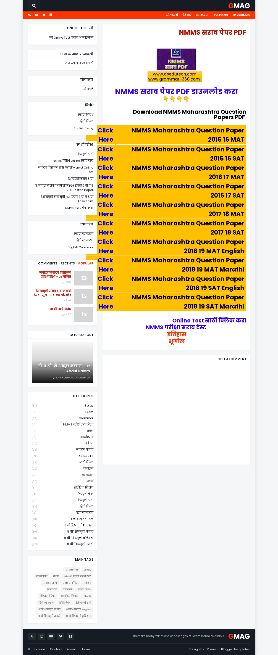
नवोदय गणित (62, 449)
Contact (56, 649)
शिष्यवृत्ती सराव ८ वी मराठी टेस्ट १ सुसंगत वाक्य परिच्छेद (52, 293)
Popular (85, 263)
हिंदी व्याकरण (84, 240)
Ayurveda (220, 15)
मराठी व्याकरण (83, 234)
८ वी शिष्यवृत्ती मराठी (62, 544)
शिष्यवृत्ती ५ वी (84, 154)
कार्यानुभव (62, 437)
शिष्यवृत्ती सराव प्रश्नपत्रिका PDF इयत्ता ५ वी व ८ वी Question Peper (64, 187)
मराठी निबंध (85, 115)
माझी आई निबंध (60, 309)
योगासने (172, 15)
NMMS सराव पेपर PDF (79, 208)
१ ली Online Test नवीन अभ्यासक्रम (70, 37)
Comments (47, 263)
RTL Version (36, 649)
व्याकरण (202, 15)
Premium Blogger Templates (228, 649)
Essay (62, 405)
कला (62, 431)
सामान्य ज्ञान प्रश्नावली (79, 63)
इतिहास (176, 334)
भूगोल (176, 341)
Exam (62, 412)
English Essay (83, 128)
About (71, 649)
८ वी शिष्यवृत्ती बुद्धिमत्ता (62, 538)
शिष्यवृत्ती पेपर (62, 494)
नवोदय (62, 443)
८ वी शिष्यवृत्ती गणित (62, 531)
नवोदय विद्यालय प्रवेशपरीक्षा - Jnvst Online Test (65, 169)
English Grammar (80, 247)
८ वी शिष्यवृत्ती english (62, 525)
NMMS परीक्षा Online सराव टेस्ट (73, 160)
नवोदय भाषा (62, 456)
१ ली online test (62, 519)
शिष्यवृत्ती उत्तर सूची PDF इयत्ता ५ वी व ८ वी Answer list (67, 199)
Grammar (62, 418)
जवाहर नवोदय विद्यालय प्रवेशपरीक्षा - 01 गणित (55, 275)
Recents (68, 263)
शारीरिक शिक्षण (62, 487)
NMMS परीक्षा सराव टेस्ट (62, 424)
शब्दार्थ (62, 481)
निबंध (187, 15)
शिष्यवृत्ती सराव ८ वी (80, 179)
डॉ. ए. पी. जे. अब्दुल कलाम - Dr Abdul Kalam (64, 369)
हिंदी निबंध (86, 121)
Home (85, 649)
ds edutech (241, 15)
